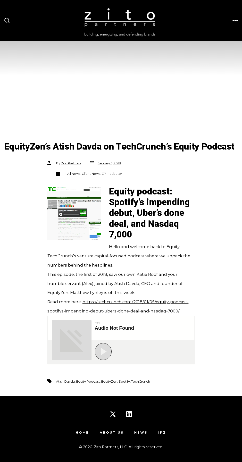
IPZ (162, 432)
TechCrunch (140, 381)
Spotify (124, 381)
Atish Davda (65, 381)
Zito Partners (71, 163)
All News (73, 174)
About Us (112, 432)
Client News (91, 174)
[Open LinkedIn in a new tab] (129, 414)
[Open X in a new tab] (112, 414)
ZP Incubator (112, 174)
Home (82, 432)
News (141, 432)
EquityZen (109, 381)
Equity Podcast (88, 381)
